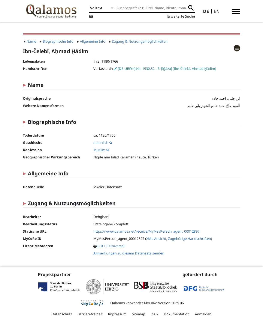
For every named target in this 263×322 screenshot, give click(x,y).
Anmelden (203, 314)
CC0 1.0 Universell (111, 246)
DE (206, 11)
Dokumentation (177, 314)
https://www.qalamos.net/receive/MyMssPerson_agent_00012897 (146, 231)
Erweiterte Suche (181, 16)
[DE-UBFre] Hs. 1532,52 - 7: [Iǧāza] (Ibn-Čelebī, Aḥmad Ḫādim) (167, 68)
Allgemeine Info (92, 41)
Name (31, 41)
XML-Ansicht (156, 238)
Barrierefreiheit (90, 314)
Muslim (101, 149)
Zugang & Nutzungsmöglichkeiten (139, 41)
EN (217, 11)
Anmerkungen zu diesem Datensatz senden (128, 253)
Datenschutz (62, 314)
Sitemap (138, 314)
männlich (102, 142)
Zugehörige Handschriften (189, 238)
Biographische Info (58, 41)
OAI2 (154, 314)
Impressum (117, 314)
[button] (235, 11)
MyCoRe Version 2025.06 (164, 303)
